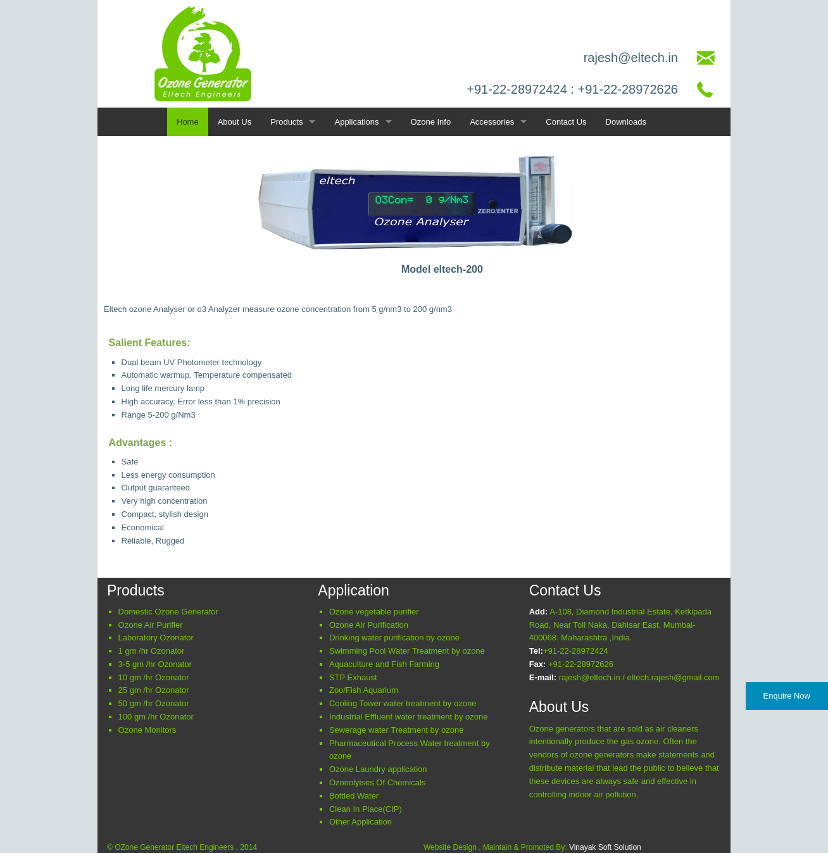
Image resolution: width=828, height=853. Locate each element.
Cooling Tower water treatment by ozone (402, 703)
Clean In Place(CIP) (365, 809)
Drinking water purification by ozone (394, 637)
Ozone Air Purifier (150, 625)
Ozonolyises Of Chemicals (377, 782)
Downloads (626, 122)
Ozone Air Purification (368, 625)
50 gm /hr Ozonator (153, 703)
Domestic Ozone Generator (168, 611)
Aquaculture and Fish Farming (384, 664)
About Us (234, 122)
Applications (356, 122)
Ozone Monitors (147, 730)
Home (188, 122)
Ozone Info (431, 122)
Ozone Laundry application (378, 769)
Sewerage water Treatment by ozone (396, 730)
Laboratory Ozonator (156, 637)
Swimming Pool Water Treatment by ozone (407, 651)
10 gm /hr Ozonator (153, 677)
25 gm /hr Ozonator (153, 690)
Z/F (363, 690)
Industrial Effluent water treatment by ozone (408, 716)
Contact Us (566, 122)
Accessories (492, 122)
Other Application (360, 821)
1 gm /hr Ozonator (151, 651)
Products (286, 122)
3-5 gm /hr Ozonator (155, 664)
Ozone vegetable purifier (374, 611)
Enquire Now (786, 695)
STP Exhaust (353, 677)
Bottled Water (354, 795)
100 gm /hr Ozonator (156, 716)
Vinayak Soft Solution (605, 847)
